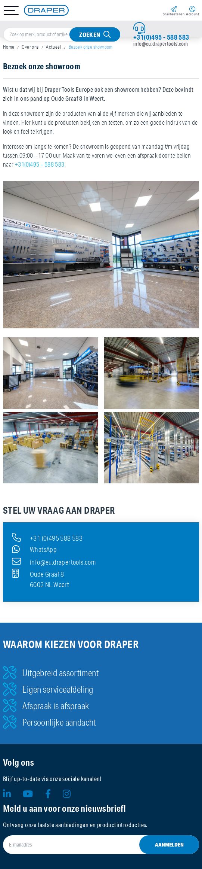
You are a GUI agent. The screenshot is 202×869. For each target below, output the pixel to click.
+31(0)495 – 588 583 (40, 164)
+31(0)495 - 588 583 (161, 37)
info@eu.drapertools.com (160, 43)
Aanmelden (169, 844)
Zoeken (89, 35)
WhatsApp (34, 549)
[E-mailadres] (101, 844)
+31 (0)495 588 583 (47, 537)
